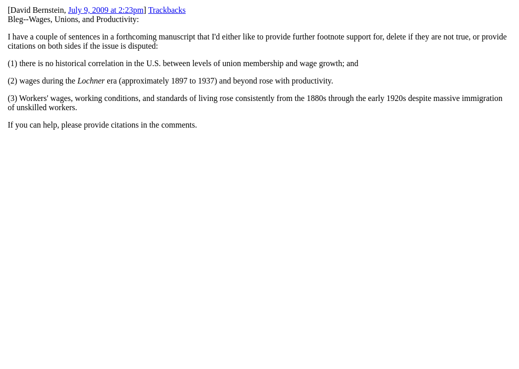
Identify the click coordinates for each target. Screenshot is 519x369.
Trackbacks (167, 10)
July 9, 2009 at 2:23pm (106, 10)
